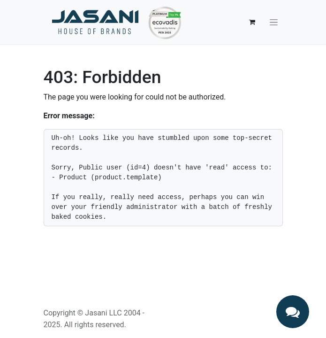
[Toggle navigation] (274, 22)
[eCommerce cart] (252, 22)
